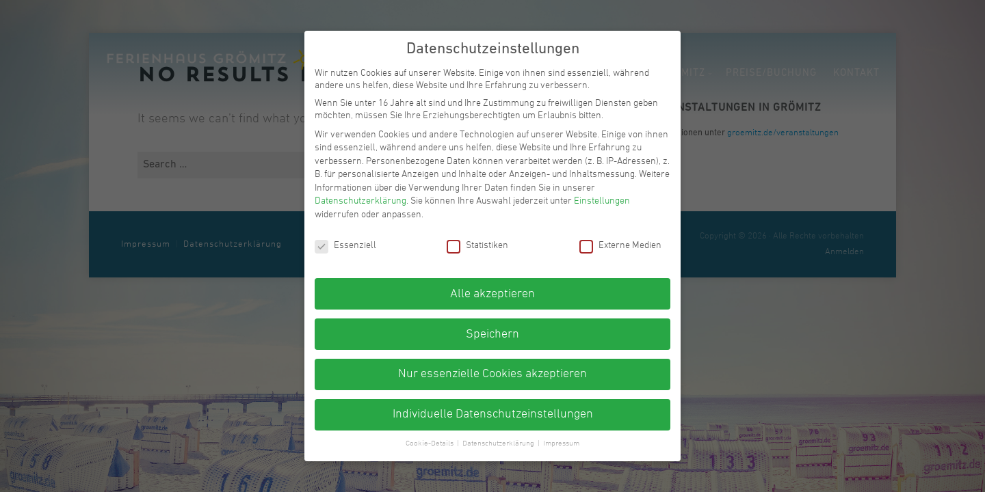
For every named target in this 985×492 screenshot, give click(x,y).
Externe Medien (620, 246)
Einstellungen (602, 201)
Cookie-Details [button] (431, 444)
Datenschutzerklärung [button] (499, 444)
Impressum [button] (561, 444)
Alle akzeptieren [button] (492, 294)
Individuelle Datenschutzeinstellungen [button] (493, 414)
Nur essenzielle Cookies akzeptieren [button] (492, 374)
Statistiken (477, 246)
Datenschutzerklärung (360, 201)
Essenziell (345, 246)
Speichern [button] (492, 334)
